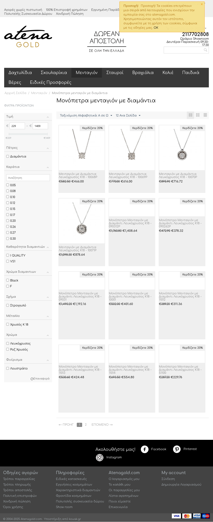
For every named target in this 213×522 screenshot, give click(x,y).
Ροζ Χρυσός (17, 349)
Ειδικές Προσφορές (50, 82)
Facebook (153, 450)
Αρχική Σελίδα (15, 93)
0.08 (11, 191)
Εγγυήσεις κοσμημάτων (74, 484)
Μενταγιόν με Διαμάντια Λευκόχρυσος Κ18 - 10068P (78, 176)
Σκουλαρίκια (54, 73)
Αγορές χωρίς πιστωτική (23, 9)
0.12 (10, 203)
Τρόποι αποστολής (17, 490)
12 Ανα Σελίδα (128, 116)
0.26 (11, 226)
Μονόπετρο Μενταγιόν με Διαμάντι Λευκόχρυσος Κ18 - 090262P (180, 223)
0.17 (10, 215)
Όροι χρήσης (13, 507)
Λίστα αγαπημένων (124, 496)
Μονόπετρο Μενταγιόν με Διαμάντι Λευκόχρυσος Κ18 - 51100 (180, 370)
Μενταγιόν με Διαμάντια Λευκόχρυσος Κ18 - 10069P (128, 176)
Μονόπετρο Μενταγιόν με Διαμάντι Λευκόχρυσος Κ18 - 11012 (180, 296)
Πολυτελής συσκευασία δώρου (80, 501)
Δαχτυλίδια (20, 73)
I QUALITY (15, 255)
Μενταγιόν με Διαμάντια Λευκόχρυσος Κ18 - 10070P (178, 176)
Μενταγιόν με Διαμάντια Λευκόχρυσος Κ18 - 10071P (77, 249)
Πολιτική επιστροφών (20, 496)
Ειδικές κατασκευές (71, 479)
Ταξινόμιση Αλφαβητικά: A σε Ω (86, 116)
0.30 (11, 238)
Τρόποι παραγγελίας (19, 479)
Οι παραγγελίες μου (124, 490)
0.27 (11, 232)
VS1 (10, 261)
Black (12, 280)
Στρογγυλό (16, 305)
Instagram (108, 458)
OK (156, 27)
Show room (64, 507)
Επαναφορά (41, 378)
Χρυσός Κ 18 (17, 324)
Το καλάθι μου (120, 484)
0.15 (10, 209)
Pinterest (185, 449)
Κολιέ (167, 73)
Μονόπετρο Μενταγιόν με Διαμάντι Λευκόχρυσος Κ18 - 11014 (130, 370)
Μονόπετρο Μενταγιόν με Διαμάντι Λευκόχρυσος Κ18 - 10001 (130, 296)
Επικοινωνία (118, 507)
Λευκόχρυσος (18, 343)
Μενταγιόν (87, 73)
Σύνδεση (168, 479)
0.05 (11, 185)
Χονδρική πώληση (17, 501)
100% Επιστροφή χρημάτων (67, 9)
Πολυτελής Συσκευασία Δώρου (28, 13)
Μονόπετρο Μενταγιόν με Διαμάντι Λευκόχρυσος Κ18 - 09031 (80, 296)
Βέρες (15, 82)
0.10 (10, 197)
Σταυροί (115, 73)
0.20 (11, 220)
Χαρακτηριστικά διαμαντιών (78, 490)
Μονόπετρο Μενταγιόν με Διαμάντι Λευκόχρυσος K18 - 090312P (130, 223)
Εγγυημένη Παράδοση (108, 9)
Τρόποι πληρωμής (17, 484)
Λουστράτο (17, 368)
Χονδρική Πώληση (69, 13)
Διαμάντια (16, 156)
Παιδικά (190, 73)
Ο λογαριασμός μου (124, 479)
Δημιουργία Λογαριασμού (181, 484)
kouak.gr (75, 519)
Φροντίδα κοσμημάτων (73, 496)
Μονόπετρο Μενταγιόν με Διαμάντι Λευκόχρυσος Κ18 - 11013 (80, 370)
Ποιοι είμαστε (120, 501)
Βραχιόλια (143, 73)
